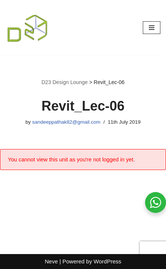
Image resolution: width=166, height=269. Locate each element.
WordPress (107, 261)
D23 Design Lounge (65, 82)
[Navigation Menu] (151, 27)
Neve (51, 261)
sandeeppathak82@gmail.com (66, 122)
